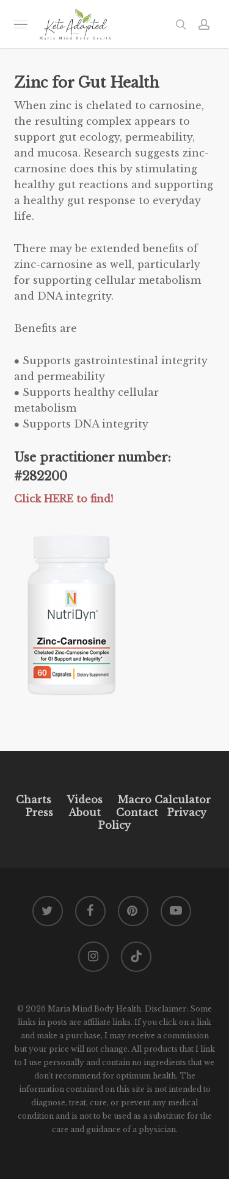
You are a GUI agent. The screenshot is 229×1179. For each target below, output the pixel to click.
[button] (20, 24)
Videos (85, 800)
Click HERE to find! (63, 499)
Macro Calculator (164, 800)
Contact (137, 812)
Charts (33, 800)
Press (39, 812)
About (84, 812)
